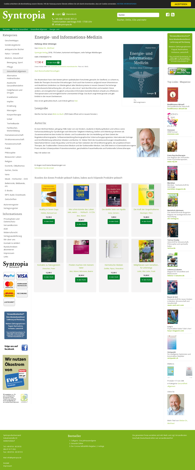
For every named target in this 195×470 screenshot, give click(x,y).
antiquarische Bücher (14, 49)
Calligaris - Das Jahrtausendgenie (83, 440)
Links (6, 256)
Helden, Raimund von (49, 213)
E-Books (9, 190)
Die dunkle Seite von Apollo (114, 209)
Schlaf (9, 119)
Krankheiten (12, 97)
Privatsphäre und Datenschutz (11, 220)
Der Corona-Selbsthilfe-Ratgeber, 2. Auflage (87, 446)
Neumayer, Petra (146, 213)
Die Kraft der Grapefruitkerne (146, 209)
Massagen (11, 110)
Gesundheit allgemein (39, 29)
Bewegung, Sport (15, 62)
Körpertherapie (14, 114)
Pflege (10, 66)
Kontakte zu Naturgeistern (48, 265)
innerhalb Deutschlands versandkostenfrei (64, 66)
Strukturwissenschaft (14, 139)
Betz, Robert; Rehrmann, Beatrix (81, 271)
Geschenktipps (11, 40)
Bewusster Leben (13, 157)
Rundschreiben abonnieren (10, 248)
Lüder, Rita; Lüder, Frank (146, 271)
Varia (7, 174)
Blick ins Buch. (58, 114)
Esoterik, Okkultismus (15, 165)
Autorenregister (11, 204)
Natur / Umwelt (12, 53)
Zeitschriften (10, 199)
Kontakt (6, 463)
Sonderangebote (12, 44)
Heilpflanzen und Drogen (14, 91)
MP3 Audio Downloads (15, 194)
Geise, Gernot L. (114, 213)
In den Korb (54, 63)
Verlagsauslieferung (13, 236)
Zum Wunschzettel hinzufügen (47, 71)
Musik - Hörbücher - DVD (16, 178)
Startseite (6, 29)
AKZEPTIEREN (181, 4)
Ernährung (11, 106)
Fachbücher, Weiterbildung (13, 129)
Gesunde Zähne (77, 443)
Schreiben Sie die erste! (44, 168)
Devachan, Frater (48, 268)
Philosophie (10, 152)
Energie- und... (55, 29)
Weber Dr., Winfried (46, 48)
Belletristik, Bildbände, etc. (15, 184)
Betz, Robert (81, 216)
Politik (7, 148)
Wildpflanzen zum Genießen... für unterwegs (146, 266)
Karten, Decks (11, 170)
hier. (76, 101)
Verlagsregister (11, 208)
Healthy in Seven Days (48, 209)
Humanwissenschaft (14, 135)
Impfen (10, 101)
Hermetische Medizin (114, 265)
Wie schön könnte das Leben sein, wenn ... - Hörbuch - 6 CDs (81, 210)
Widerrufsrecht (11, 232)
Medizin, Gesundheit (20, 29)
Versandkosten (11, 225)
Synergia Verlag (41, 52)
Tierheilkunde (13, 123)
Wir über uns (9, 239)
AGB (6, 228)
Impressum (9, 253)
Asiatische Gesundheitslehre (15, 84)
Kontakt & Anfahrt (12, 243)
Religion (8, 161)
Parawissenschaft (13, 143)
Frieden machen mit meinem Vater (81, 266)
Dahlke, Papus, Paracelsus (113, 268)
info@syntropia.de (63, 24)
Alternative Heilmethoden (13, 77)
